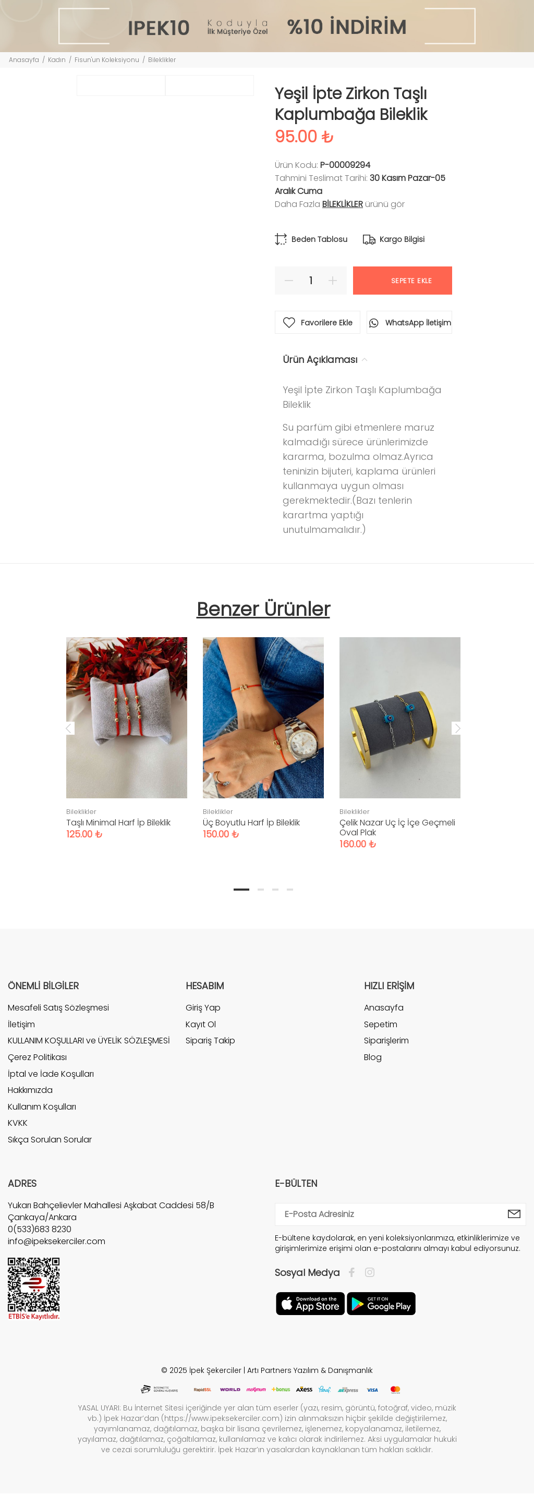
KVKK (18, 1123)
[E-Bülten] (514, 1214)
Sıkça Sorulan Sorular (50, 1140)
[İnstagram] (367, 1273)
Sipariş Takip (210, 1041)
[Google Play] (381, 1302)
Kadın (57, 59)
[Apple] (310, 1302)
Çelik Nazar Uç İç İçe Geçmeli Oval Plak (397, 827)
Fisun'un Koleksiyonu (107, 59)
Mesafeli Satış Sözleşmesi (58, 1008)
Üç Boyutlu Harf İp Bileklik (251, 823)
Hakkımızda (30, 1090)
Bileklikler (162, 59)
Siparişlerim (386, 1041)
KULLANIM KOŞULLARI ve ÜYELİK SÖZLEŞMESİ (89, 1041)
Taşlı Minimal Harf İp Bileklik (118, 823)
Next (458, 728)
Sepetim (380, 1024)
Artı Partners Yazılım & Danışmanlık (310, 1370)
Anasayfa (24, 59)
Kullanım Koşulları (42, 1107)
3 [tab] (275, 890)
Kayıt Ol (201, 1024)
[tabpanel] (126, 728)
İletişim (21, 1024)
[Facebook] (354, 1273)
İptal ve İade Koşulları (51, 1074)
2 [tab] (261, 890)
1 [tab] (241, 890)
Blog (373, 1057)
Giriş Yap (203, 1008)
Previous (68, 728)
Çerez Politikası (37, 1057)
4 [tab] (290, 890)
